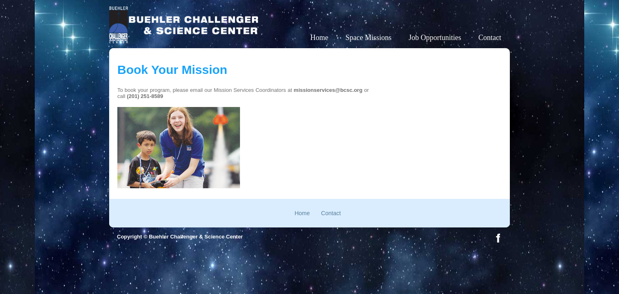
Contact (489, 37)
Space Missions (368, 37)
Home (319, 37)
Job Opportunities (435, 37)
